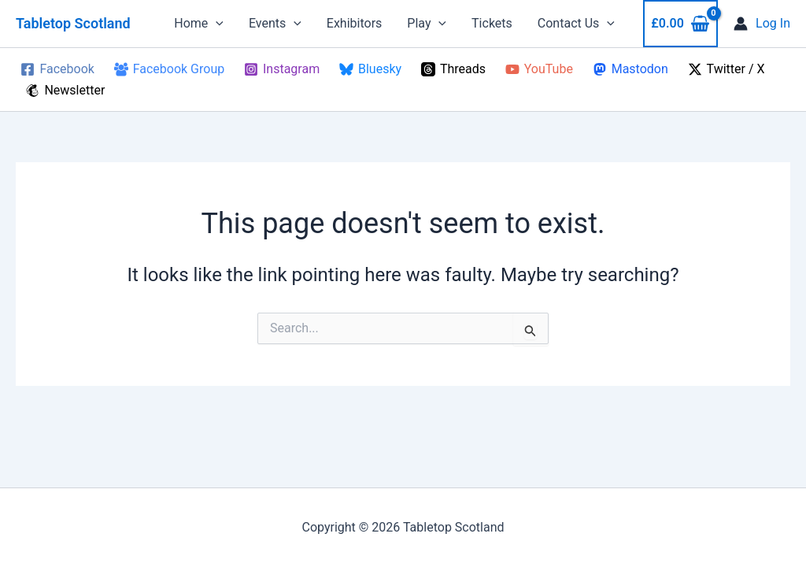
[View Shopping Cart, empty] (680, 23)
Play (426, 23)
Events (275, 23)
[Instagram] (282, 69)
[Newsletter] (65, 90)
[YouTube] (539, 69)
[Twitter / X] (726, 69)
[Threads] (453, 69)
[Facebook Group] (169, 69)
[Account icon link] (762, 23)
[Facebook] (57, 69)
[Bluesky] (371, 69)
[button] (216, 23)
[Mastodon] (630, 69)
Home (199, 23)
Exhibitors (355, 23)
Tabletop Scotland (73, 23)
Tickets (491, 23)
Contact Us (576, 23)
